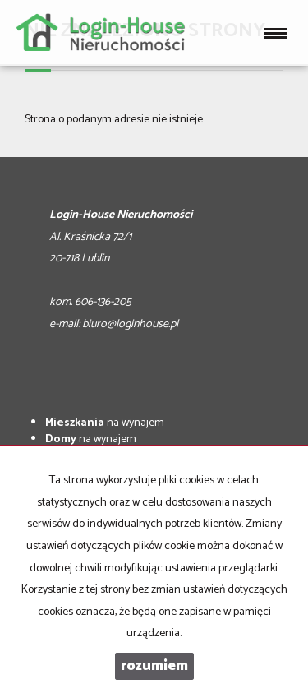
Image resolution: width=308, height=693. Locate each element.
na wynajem (104, 422)
